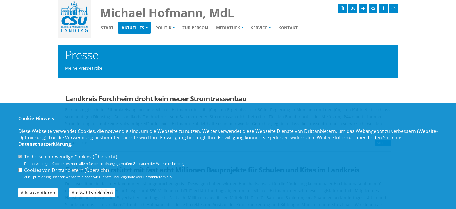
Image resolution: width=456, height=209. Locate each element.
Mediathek (228, 27)
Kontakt (288, 27)
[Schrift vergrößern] (363, 8)
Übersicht (105, 157)
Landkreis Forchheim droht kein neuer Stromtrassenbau (156, 98)
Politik (163, 27)
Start (107, 27)
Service (259, 27)
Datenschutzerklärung (44, 144)
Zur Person (195, 27)
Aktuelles (133, 27)
